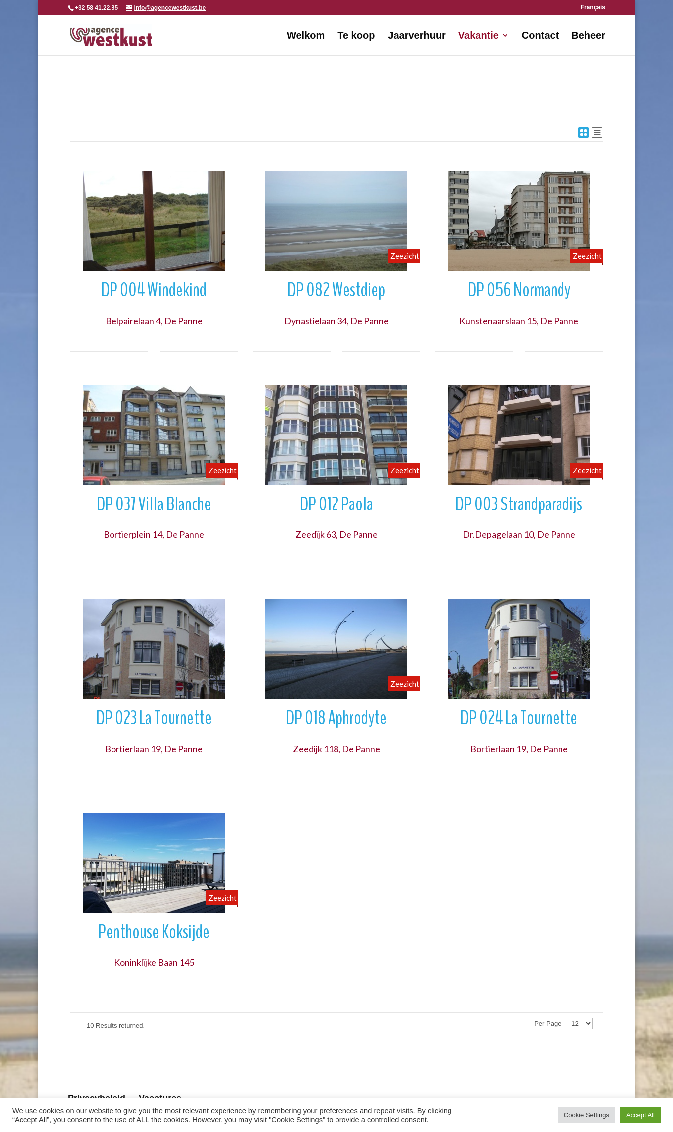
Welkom (306, 36)
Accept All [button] (640, 1115)
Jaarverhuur (417, 36)
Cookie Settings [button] (586, 1115)
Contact (540, 36)
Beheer (588, 36)
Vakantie (478, 36)
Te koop (356, 36)
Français (593, 7)
